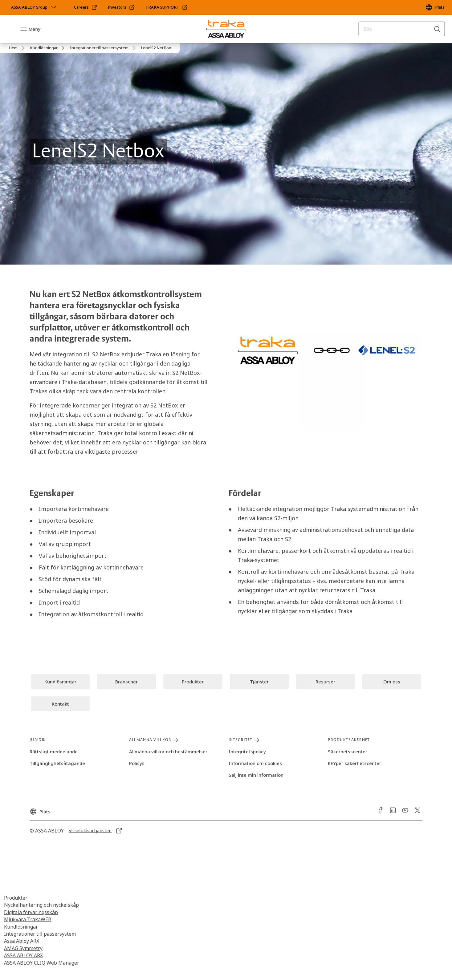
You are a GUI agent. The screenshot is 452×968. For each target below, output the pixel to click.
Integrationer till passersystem (40, 933)
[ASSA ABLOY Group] (34, 7)
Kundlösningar (21, 926)
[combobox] (401, 29)
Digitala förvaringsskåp (31, 912)
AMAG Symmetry (23, 948)
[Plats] (435, 7)
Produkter (15, 897)
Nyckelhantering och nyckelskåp (41, 904)
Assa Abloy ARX (21, 941)
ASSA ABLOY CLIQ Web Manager (41, 962)
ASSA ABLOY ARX (23, 955)
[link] (85, 7)
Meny (34, 29)
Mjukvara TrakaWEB (27, 919)
